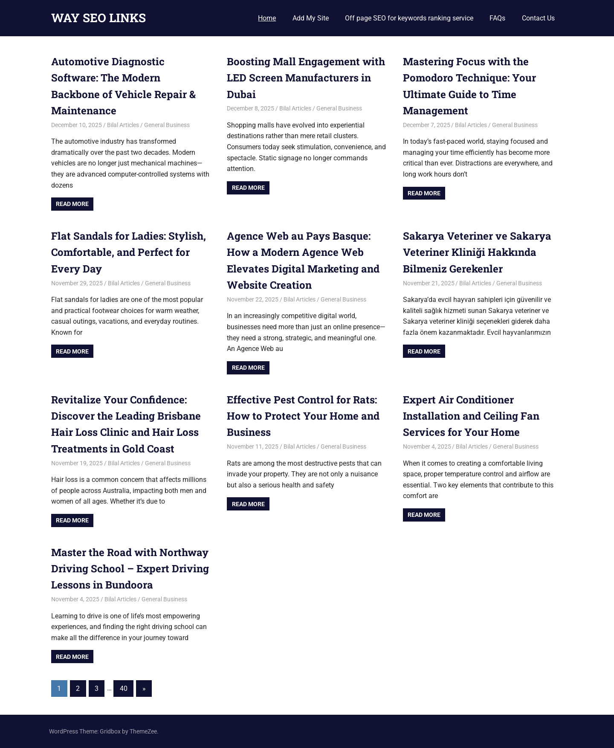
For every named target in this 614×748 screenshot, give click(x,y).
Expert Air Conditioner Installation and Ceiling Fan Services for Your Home (471, 416)
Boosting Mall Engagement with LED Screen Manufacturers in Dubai (306, 78)
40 (123, 688)
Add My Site (311, 18)
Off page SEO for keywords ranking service (409, 18)
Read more (72, 203)
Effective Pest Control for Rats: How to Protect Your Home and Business (303, 416)
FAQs (497, 18)
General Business (167, 125)
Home (267, 18)
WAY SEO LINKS (98, 18)
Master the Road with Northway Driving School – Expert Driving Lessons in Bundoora (130, 568)
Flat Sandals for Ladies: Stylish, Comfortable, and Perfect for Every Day (128, 252)
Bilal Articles (123, 125)
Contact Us (538, 18)
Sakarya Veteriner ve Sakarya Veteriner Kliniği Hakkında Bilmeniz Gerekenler (477, 252)
